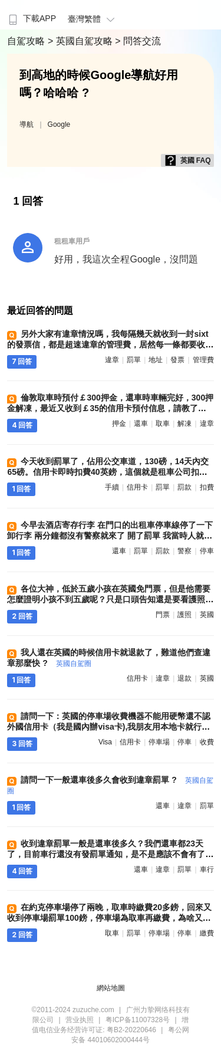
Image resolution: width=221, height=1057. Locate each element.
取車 (163, 423)
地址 (156, 360)
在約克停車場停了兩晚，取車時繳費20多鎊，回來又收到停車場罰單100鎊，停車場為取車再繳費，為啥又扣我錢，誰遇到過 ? (109, 917)
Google (59, 124)
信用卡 (137, 487)
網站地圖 (111, 988)
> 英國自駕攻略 (81, 41)
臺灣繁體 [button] (93, 19)
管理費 (203, 360)
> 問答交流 (138, 41)
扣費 (207, 487)
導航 (26, 124)
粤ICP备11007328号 (137, 1020)
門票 (163, 614)
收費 (207, 742)
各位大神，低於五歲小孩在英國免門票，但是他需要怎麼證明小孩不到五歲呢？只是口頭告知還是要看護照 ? (109, 599)
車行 (207, 869)
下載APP (31, 18)
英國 (207, 614)
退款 (184, 678)
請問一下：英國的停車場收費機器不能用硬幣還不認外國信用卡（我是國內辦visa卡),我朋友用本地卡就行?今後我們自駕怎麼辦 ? (108, 726)
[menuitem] (31, 14)
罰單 (134, 360)
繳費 (207, 933)
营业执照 (79, 1020)
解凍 (184, 423)
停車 (207, 551)
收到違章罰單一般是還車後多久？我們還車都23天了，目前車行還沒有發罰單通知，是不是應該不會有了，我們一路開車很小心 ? (110, 854)
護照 (184, 614)
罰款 (184, 487)
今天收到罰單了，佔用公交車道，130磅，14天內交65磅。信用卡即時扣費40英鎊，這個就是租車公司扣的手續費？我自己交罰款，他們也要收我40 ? (108, 472)
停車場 (159, 742)
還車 (141, 423)
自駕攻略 (27, 41)
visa (105, 742)
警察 (184, 551)
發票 (177, 360)
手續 (112, 487)
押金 (119, 423)
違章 (112, 360)
